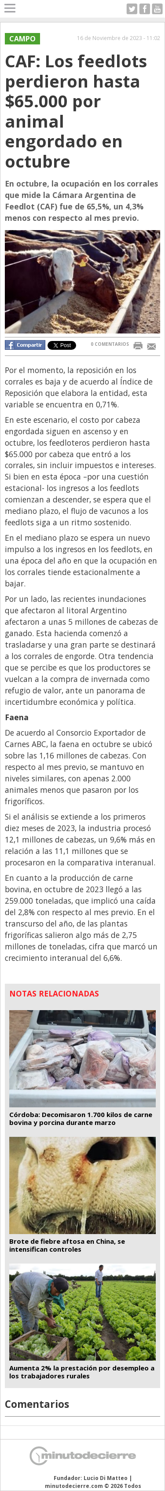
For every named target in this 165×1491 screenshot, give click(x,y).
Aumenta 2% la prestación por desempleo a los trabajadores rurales (81, 1371)
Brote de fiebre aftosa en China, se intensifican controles (67, 1245)
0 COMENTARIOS (110, 344)
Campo (22, 39)
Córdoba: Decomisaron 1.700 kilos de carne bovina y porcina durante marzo (80, 1118)
